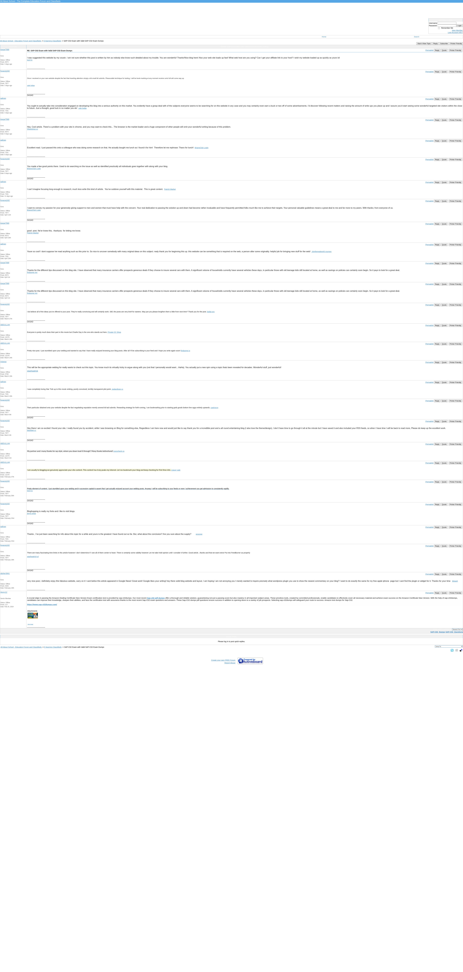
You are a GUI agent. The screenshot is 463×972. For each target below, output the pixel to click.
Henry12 (3, 592)
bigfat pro (211, 312)
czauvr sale (175, 470)
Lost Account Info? (455, 32)
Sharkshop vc (32, 129)
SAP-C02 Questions (454, 632)
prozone (199, 534)
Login (459, 26)
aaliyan (3, 98)
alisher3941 (5, 573)
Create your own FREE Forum (223, 660)
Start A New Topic (424, 43)
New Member (457, 30)
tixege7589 (4, 50)
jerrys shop (31, 513)
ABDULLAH (5, 325)
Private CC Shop (114, 332)
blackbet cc (31, 430)
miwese (3, 362)
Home (324, 37)
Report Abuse (230, 663)
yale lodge (31, 85)
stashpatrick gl (32, 557)
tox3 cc (30, 491)
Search (416, 37)
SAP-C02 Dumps (437, 632)
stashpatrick (32, 371)
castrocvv (214, 408)
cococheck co (119, 451)
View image (30, 624)
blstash (455, 581)
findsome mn (32, 272)
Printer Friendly (456, 43)
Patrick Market (170, 189)
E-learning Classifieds (52, 41)
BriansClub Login (201, 148)
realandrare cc (117, 389)
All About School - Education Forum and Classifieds (21, 41)
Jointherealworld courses (322, 252)
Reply (435, 43)
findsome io (185, 351)
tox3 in (29, 60)
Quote (444, 50)
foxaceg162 (5, 71)
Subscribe (444, 43)
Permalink (429, 50)
